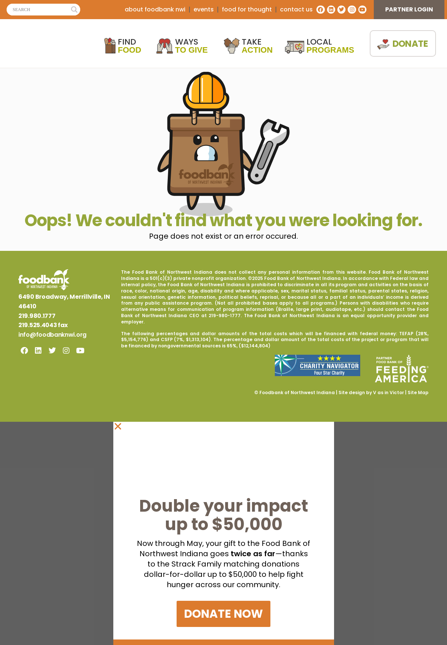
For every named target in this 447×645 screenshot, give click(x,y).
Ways (191, 46)
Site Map (418, 392)
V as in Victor (388, 392)
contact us (296, 9)
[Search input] (40, 9)
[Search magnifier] (74, 9)
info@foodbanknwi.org (52, 334)
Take (257, 46)
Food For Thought (247, 9)
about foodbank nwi (155, 9)
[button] (223, 426)
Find (129, 46)
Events (204, 9)
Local (330, 46)
